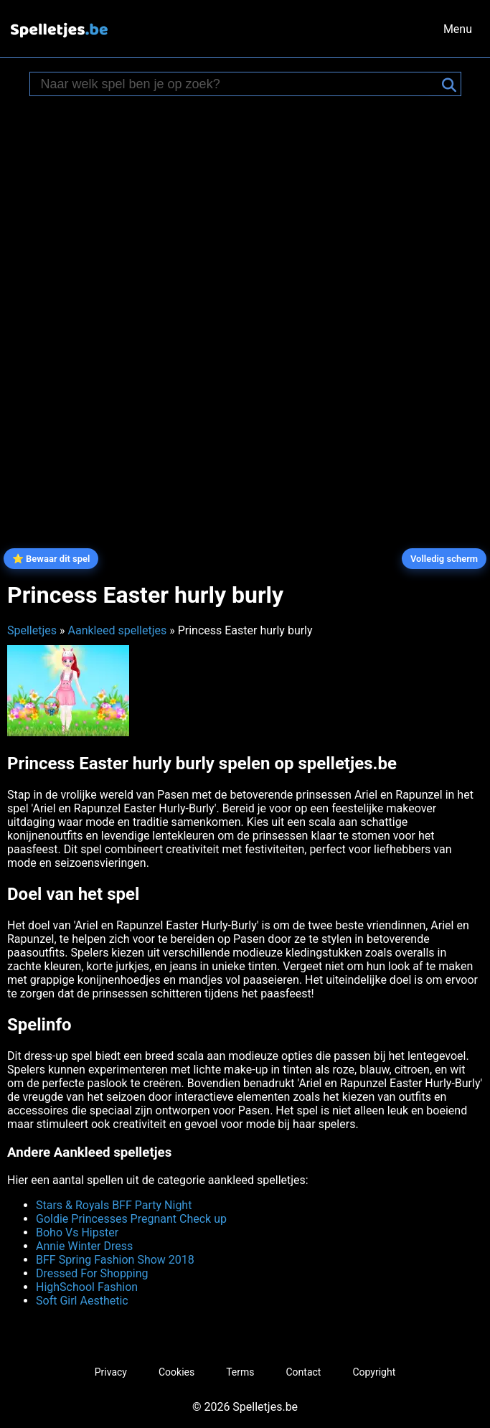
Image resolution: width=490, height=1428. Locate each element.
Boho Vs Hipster (77, 1232)
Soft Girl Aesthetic (82, 1300)
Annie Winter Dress (84, 1246)
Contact (303, 1372)
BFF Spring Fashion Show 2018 (115, 1260)
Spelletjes (32, 630)
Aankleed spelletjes (116, 630)
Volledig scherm (444, 558)
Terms (240, 1372)
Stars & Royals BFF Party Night (114, 1205)
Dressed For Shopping (92, 1273)
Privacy (111, 1372)
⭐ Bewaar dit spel (51, 558)
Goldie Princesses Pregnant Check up (131, 1219)
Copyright (373, 1372)
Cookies (176, 1372)
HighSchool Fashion (87, 1287)
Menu (457, 29)
